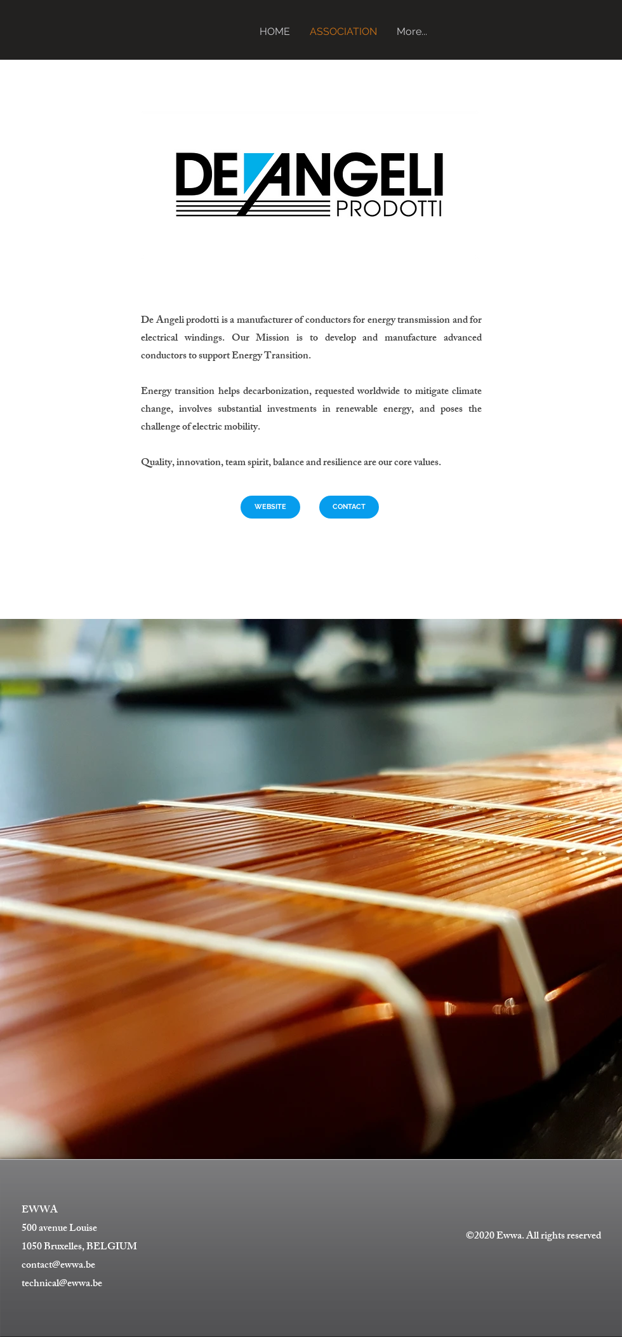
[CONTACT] (349, 507)
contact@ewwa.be (58, 1266)
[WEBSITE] (270, 507)
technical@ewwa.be (62, 1284)
